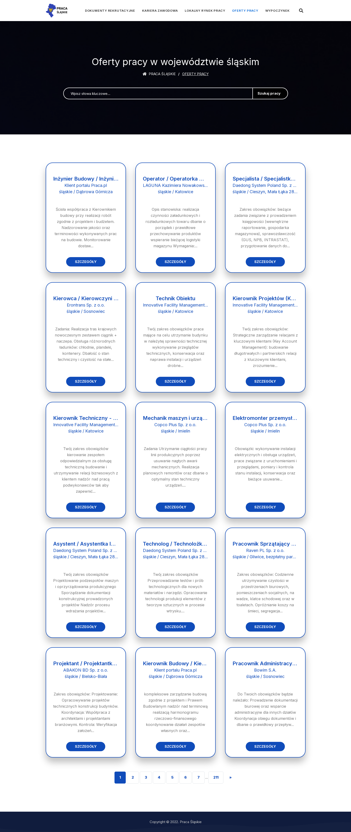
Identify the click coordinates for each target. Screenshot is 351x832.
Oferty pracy (245, 10)
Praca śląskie (159, 74)
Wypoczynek (277, 10)
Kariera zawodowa (160, 10)
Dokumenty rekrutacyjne (110, 10)
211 (215, 777)
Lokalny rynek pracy (205, 10)
